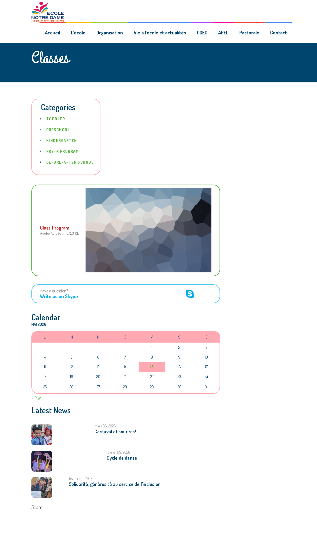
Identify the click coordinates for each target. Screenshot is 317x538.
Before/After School (70, 162)
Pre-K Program (62, 151)
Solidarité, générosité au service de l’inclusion (115, 484)
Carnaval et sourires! (115, 431)
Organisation (109, 33)
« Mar (36, 398)
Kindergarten (61, 140)
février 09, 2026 (118, 452)
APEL (223, 33)
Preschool (58, 129)
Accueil (52, 33)
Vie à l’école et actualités (160, 33)
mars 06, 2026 (105, 426)
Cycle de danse (122, 458)
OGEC (202, 33)
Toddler (55, 119)
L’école (78, 33)
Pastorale (249, 33)
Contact (278, 33)
